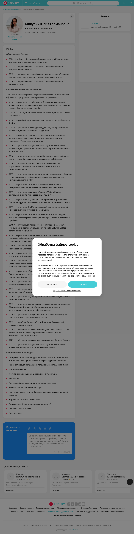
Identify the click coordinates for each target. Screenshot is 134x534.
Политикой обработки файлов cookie (77, 275)
